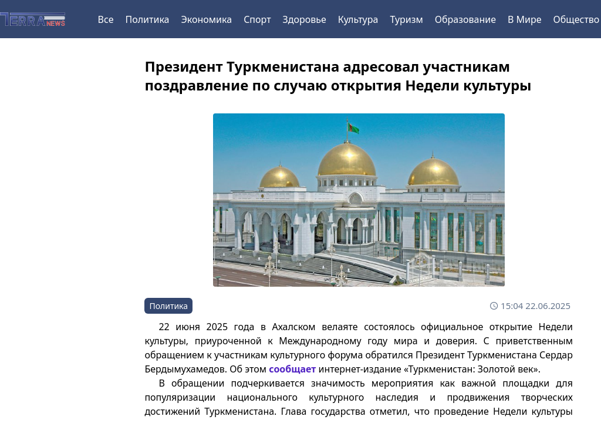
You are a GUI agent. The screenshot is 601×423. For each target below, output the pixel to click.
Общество (576, 19)
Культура (358, 19)
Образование (465, 19)
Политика (147, 19)
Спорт (257, 19)
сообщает (292, 368)
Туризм (406, 19)
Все (106, 19)
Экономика (206, 19)
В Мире (525, 19)
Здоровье (304, 19)
